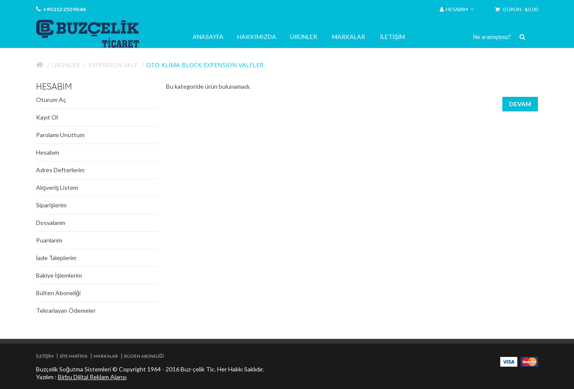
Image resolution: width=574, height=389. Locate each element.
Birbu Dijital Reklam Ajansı (92, 376)
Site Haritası (74, 356)
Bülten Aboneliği (58, 292)
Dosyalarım (50, 222)
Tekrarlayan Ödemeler (66, 310)
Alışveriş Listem (57, 187)
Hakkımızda (256, 36)
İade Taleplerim (56, 257)
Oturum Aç (51, 99)
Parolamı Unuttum (60, 134)
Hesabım (47, 152)
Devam (520, 104)
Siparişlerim (51, 205)
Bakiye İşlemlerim (59, 275)
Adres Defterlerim (60, 170)
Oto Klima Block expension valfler (204, 65)
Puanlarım (49, 240)
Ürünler (303, 36)
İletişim (392, 36)
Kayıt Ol (47, 117)
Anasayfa (208, 36)
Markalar (348, 36)
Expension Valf (113, 65)
